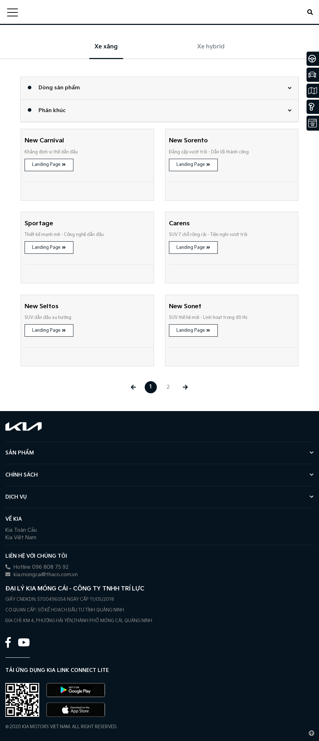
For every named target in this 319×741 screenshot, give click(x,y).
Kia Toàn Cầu (21, 530)
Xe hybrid (211, 46)
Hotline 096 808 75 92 (37, 567)
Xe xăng (106, 46)
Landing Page (49, 164)
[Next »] (186, 387)
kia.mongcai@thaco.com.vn (41, 575)
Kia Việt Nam (20, 538)
